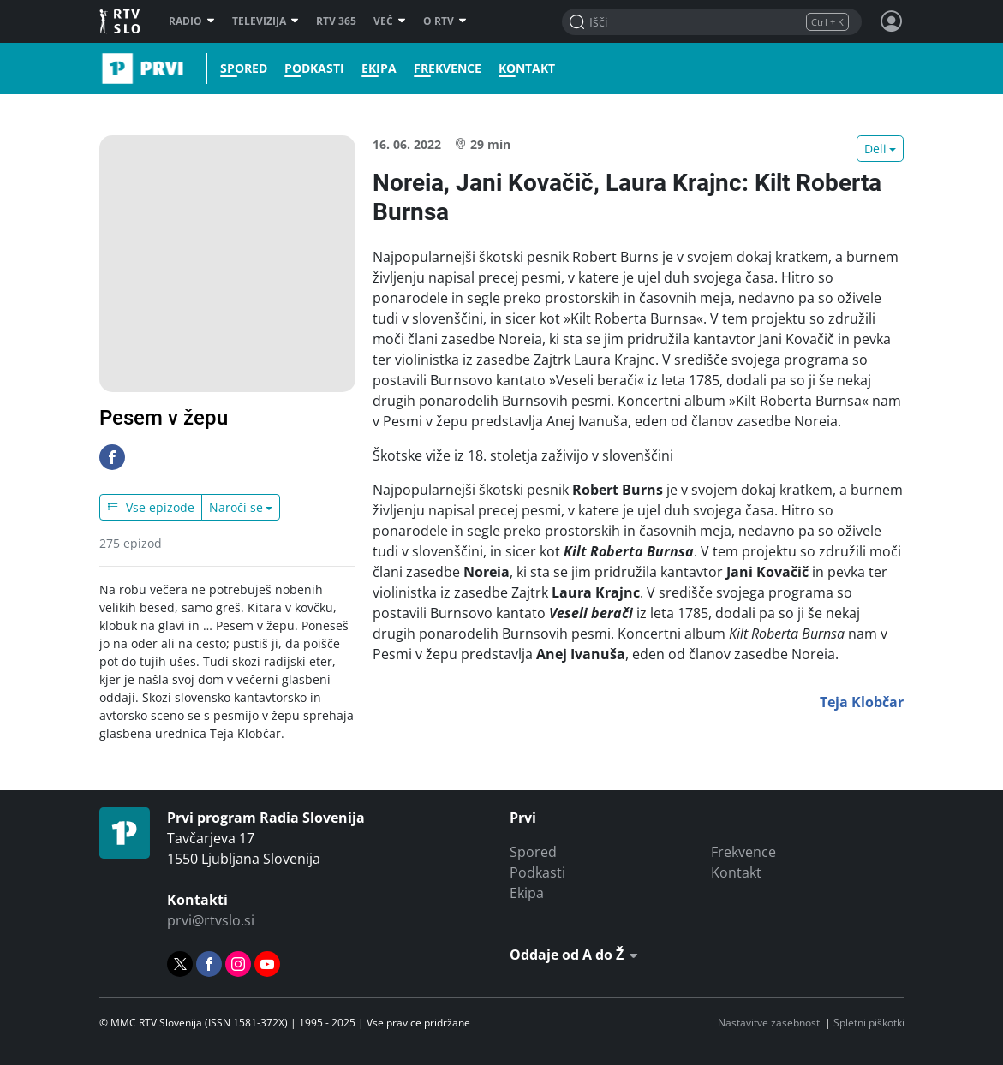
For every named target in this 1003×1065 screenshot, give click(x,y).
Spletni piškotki (868, 1022)
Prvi (105, 68)
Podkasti (313, 68)
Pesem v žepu (163, 418)
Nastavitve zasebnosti (770, 1022)
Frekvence (446, 68)
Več (389, 21)
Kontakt (525, 68)
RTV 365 (336, 21)
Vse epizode (150, 507)
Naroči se (236, 507)
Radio (192, 21)
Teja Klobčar (862, 702)
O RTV (445, 21)
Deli (875, 148)
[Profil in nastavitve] (891, 21)
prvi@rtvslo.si (210, 920)
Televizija (265, 21)
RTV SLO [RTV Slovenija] (121, 21)
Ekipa (377, 68)
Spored (242, 68)
